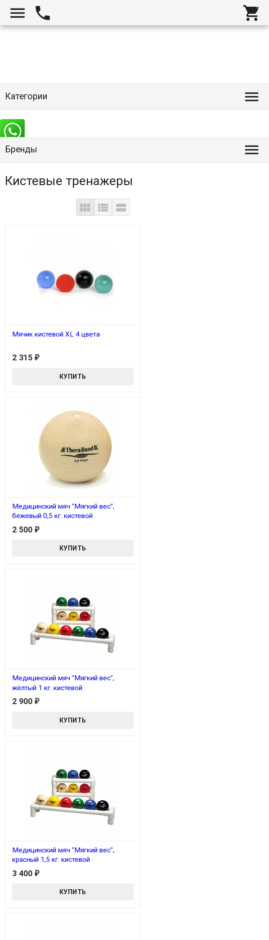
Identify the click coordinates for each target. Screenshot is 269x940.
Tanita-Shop (29, 935)
